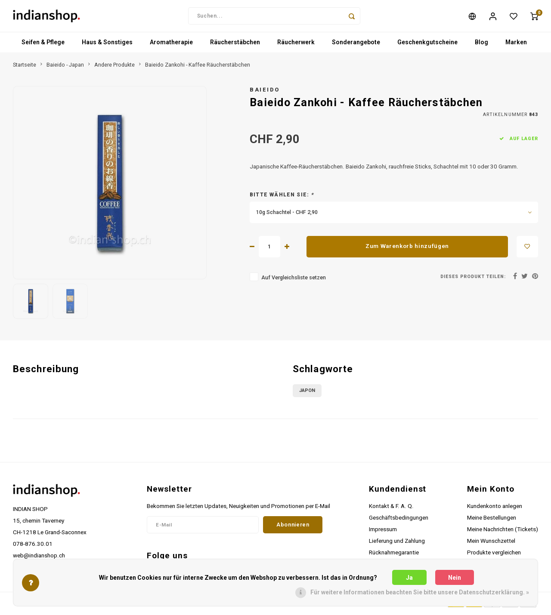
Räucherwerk (296, 45)
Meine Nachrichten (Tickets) (502, 531)
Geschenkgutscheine (427, 45)
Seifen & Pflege (43, 45)
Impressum (383, 531)
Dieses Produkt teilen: (473, 279)
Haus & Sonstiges (107, 45)
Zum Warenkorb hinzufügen (407, 248)
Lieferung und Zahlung (397, 543)
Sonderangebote (356, 45)
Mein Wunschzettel (491, 543)
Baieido (265, 92)
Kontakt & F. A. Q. (391, 508)
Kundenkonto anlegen (494, 508)
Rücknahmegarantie (394, 555)
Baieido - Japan (65, 67)
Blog (481, 45)
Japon (307, 393)
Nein (454, 577)
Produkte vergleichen (494, 555)
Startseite (24, 67)
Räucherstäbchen (235, 45)
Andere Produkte (114, 67)
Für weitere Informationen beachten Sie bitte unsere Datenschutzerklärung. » (419, 592)
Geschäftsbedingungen (398, 520)
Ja (409, 577)
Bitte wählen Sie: (282, 197)
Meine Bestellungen (491, 520)
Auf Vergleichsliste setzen (293, 280)
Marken (516, 45)
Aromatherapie (171, 45)
